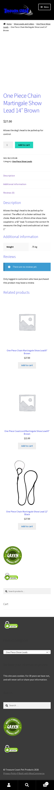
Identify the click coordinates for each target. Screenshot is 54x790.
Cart (42, 783)
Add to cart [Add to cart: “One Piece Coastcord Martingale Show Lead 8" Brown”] (27, 445)
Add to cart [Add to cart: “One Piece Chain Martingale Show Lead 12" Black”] (27, 526)
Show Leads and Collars (24, 24)
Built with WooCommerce (31, 773)
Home (9, 24)
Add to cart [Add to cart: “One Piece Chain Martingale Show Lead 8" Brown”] (27, 365)
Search (27, 785)
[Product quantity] (8, 145)
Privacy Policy (10, 773)
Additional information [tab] (14, 184)
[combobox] (27, 652)
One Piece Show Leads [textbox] (26, 652)
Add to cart (24, 144)
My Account (9, 785)
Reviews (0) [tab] (8, 192)
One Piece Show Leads (22, 161)
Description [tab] (9, 175)
